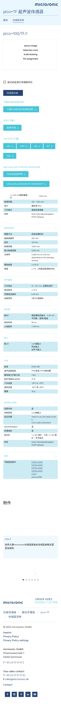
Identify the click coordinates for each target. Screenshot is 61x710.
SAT (8, 146)
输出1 (6, 315)
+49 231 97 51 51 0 (14, 663)
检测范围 (8, 202)
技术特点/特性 (10, 402)
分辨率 (7, 254)
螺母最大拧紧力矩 (12, 375)
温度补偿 (8, 408)
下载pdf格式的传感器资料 (20, 109)
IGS (35, 146)
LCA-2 (34, 474)
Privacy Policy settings (16, 640)
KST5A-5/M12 (37, 465)
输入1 (6, 344)
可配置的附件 (10, 462)
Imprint (7, 633)
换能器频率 (9, 238)
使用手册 (11, 128)
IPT (48, 146)
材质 (6, 367)
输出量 (7, 309)
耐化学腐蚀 (28, 612)
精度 (6, 269)
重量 (6, 391)
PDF (9, 156)
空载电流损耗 (10, 294)
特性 (6, 214)
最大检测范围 (10, 250)
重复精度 (8, 264)
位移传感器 (9, 612)
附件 (6, 456)
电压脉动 (8, 290)
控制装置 (8, 412)
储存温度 (8, 387)
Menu (5, 4)
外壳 (6, 360)
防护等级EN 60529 (12, 379)
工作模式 (8, 210)
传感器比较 (12, 93)
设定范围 (8, 417)
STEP (22, 146)
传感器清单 (18, 20)
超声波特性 (9, 228)
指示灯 (7, 435)
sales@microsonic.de (17, 679)
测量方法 (8, 234)
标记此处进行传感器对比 (20, 82)
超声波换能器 (10, 371)
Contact (7, 685)
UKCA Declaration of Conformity (25, 184)
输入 (6, 338)
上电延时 (8, 326)
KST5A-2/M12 (37, 462)
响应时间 (8, 322)
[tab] (30, 228)
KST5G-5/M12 (37, 471)
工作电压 (8, 286)
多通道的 (8, 431)
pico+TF (45, 612)
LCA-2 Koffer (37, 477)
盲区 (6, 242)
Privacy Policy (11, 637)
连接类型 (8, 298)
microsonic (13, 604)
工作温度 (8, 383)
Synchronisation (10, 427)
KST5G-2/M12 (37, 468)
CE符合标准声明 (15, 174)
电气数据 (8, 280)
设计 (6, 206)
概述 (5, 20)
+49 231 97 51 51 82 (15, 675)
